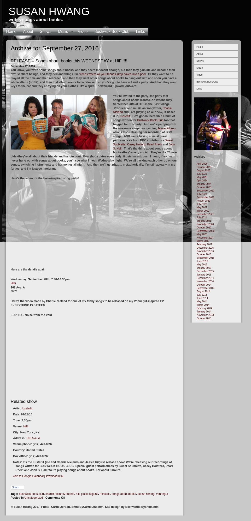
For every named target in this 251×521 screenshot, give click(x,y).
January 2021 (204, 221)
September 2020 (206, 231)
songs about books (124, 494)
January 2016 (204, 268)
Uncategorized (33, 497)
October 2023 (204, 187)
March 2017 (203, 241)
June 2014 (202, 298)
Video (83, 32)
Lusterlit (125, 116)
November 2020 (205, 224)
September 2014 (206, 288)
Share (15, 487)
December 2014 (205, 278)
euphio (70, 494)
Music (63, 32)
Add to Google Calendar (28, 476)
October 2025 (204, 167)
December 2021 (205, 214)
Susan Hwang (49, 11)
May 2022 (202, 207)
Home (11, 32)
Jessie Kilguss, (167, 128)
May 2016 (202, 264)
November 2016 (205, 251)
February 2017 (204, 244)
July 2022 (202, 204)
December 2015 (205, 271)
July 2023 (202, 194)
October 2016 (204, 254)
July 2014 (202, 294)
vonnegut (162, 494)
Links (140, 32)
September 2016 (206, 258)
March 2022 (203, 211)
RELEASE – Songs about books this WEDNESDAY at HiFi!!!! (69, 61)
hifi (77, 494)
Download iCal (54, 476)
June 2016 (202, 261)
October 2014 (204, 284)
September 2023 (206, 190)
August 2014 (203, 291)
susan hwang (146, 494)
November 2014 (205, 281)
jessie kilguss (89, 494)
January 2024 (204, 184)
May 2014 (202, 301)
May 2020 (202, 234)
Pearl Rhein (154, 144)
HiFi (13, 283)
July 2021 (202, 217)
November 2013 (205, 315)
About (28, 32)
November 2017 (205, 237)
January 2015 (204, 274)
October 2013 (204, 318)
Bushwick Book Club (111, 32)
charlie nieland (55, 494)
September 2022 (206, 197)
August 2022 (203, 200)
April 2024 (202, 180)
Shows (45, 32)
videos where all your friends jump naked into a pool (112, 74)
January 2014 (204, 311)
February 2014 (204, 308)
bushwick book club (31, 494)
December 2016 (205, 247)
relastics (105, 494)
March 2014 (203, 305)
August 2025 (203, 170)
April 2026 (202, 163)
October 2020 (204, 227)
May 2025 (202, 177)
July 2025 (202, 174)
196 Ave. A (33, 438)
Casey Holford (136, 144)
